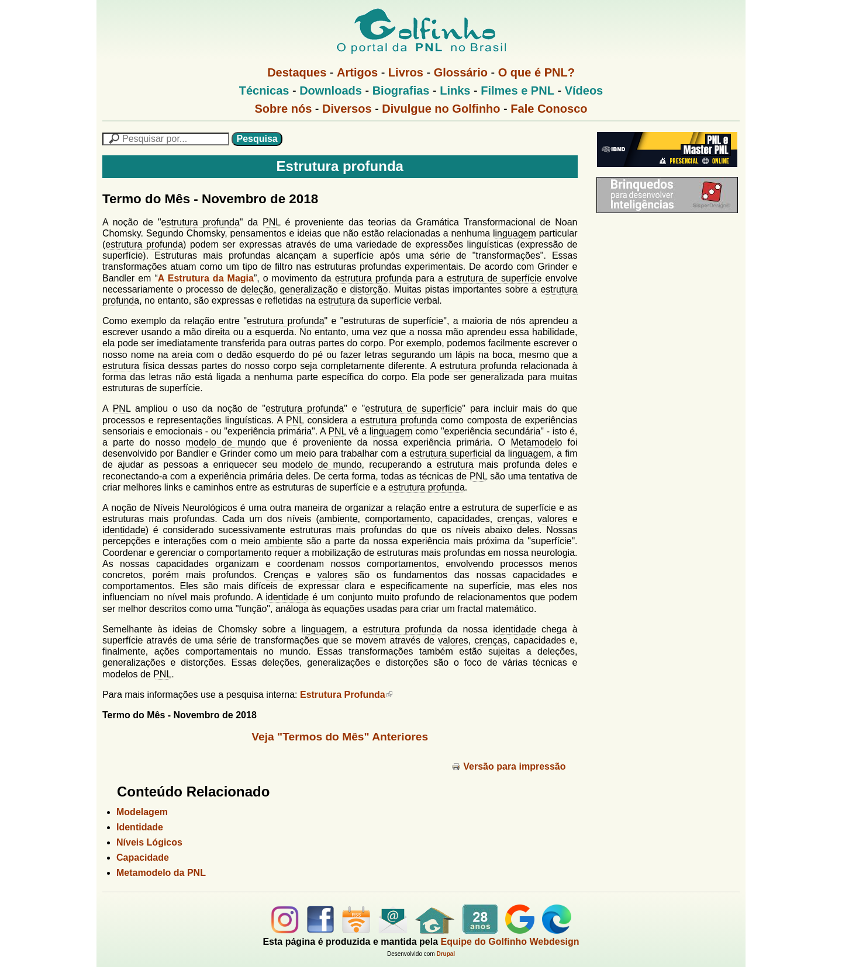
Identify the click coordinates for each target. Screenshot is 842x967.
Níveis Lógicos (149, 842)
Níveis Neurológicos (195, 508)
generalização (308, 289)
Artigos (357, 72)
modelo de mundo (225, 442)
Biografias (401, 90)
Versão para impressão (508, 766)
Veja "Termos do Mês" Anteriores (339, 737)
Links (455, 90)
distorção (369, 289)
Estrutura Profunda (346, 695)
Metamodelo (536, 442)
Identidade (139, 827)
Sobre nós (283, 108)
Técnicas (264, 90)
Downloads (330, 90)
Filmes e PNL (517, 90)
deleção (257, 289)
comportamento (397, 519)
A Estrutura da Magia (206, 278)
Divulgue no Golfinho (441, 108)
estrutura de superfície (494, 278)
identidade (124, 530)
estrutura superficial (451, 453)
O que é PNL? (536, 72)
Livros (405, 72)
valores (552, 519)
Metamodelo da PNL (161, 873)
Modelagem (142, 812)
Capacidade (142, 857)
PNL (272, 222)
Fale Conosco (548, 108)
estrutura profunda (200, 222)
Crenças (281, 575)
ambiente (338, 519)
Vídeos (584, 90)
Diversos (347, 108)
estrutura (336, 300)
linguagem (514, 233)
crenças (513, 519)
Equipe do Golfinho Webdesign (510, 942)
